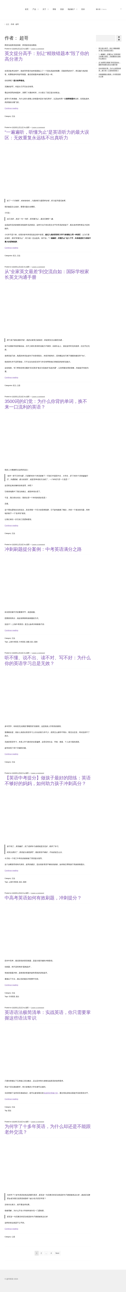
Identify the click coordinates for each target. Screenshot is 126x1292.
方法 (13, 116)
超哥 (27, 49)
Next (57, 1253)
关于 (44, 9)
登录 (83, 9)
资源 (62, 9)
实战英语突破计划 (51, 1093)
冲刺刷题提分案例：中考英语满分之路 (43, 549)
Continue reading (11, 108)
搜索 (119, 38)
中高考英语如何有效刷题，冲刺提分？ (43, 897)
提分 (31, 642)
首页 (26, 9)
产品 (34, 9)
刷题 (27, 642)
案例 (35, 642)
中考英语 (22, 642)
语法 (9, 1110)
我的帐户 (71, 9)
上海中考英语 (13, 642)
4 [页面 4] (51, 1253)
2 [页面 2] (41, 1253)
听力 (14, 255)
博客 (54, 9)
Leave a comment (37, 49)
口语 (18, 385)
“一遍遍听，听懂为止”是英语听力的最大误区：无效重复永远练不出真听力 (110, 57)
